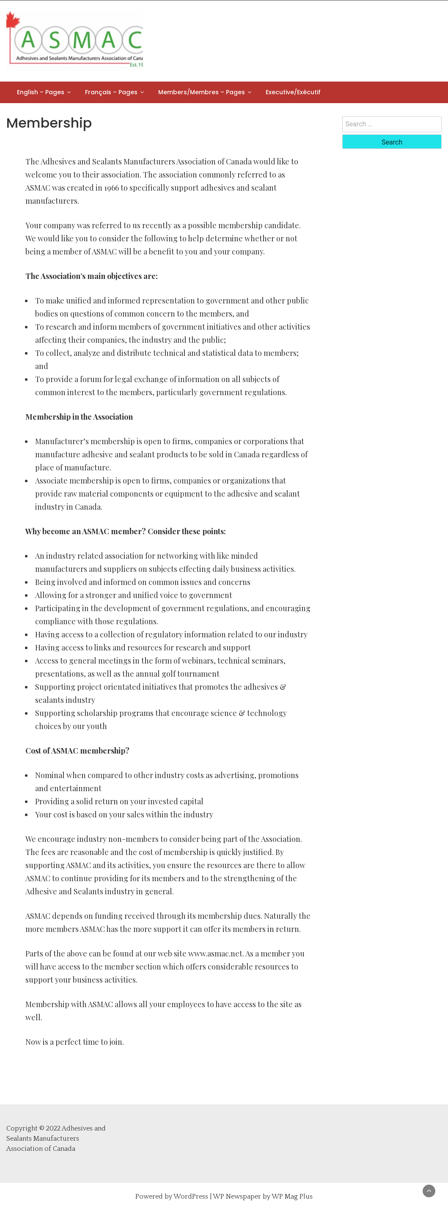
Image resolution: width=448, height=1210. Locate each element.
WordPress (190, 1196)
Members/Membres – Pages (201, 92)
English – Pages (40, 92)
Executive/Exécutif (293, 92)
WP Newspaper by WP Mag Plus (263, 1196)
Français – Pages (111, 92)
